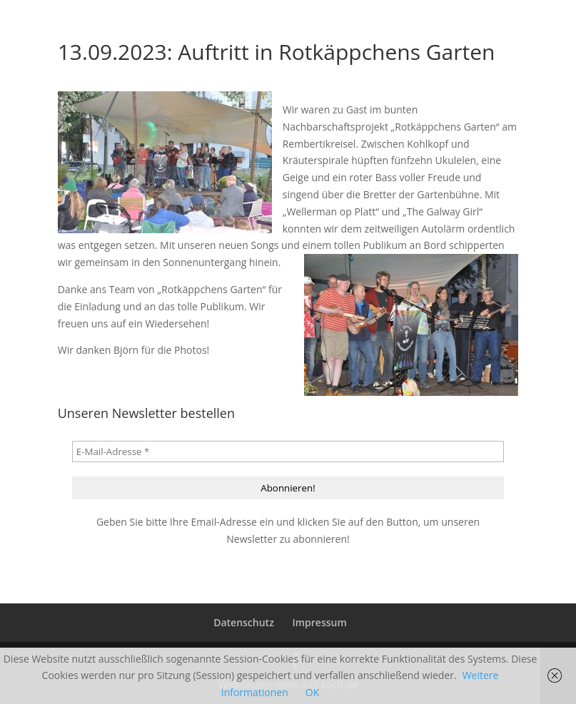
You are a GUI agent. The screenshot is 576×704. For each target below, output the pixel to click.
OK (312, 692)
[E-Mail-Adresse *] (288, 451)
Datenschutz (243, 622)
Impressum (319, 622)
